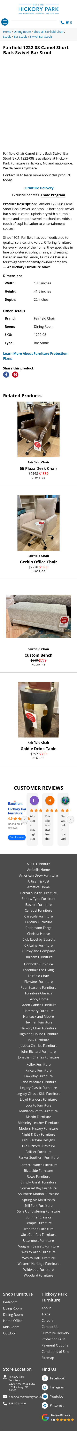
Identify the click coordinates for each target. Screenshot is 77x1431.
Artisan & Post (38, 881)
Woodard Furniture (38, 1275)
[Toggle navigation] (4, 22)
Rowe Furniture (38, 1176)
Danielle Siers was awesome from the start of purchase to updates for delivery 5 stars (47, 827)
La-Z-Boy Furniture (38, 1076)
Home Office (12, 1321)
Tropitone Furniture (38, 1229)
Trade (46, 1314)
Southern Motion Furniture (38, 1194)
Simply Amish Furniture (38, 1182)
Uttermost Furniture (38, 1240)
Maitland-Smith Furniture (38, 1111)
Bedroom (10, 1302)
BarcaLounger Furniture (38, 893)
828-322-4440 (17, 1403)
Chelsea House (38, 934)
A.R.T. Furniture (38, 864)
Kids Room (11, 1327)
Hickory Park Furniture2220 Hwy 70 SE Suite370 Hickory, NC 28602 (22, 1383)
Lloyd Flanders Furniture (38, 1099)
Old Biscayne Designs (38, 1140)
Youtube (56, 1396)
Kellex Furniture (38, 1064)
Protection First (53, 1339)
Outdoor (9, 1333)
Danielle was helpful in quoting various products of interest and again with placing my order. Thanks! (63, 827)
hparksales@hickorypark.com (27, 1397)
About (46, 1308)
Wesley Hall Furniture (38, 1258)
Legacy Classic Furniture (38, 1088)
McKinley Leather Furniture (38, 1123)
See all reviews (17, 837)
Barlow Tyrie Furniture (38, 899)
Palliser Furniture (38, 1152)
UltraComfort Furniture (38, 1235)
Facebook (57, 1378)
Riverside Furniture (38, 1171)
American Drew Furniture (38, 875)
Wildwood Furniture (38, 1270)
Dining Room (13, 1315)
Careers (48, 1320)
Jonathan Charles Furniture (38, 1057)
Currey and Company (38, 951)
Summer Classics (38, 1217)
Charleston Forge (38, 928)
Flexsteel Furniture (38, 982)
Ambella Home (38, 870)
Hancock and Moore (38, 1016)
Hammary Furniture (38, 1011)
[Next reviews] (70, 819)
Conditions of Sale (55, 1352)
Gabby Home (39, 999)
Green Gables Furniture (38, 1005)
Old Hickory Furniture (38, 1146)
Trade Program (53, 195)
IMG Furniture (38, 1040)
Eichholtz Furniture (38, 964)
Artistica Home (38, 887)
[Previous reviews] (24, 819)
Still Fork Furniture (38, 1206)
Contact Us (50, 1327)
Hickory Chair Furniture (38, 1028)
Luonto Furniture (38, 1105)
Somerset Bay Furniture (38, 1188)
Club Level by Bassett (38, 939)
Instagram (57, 1387)
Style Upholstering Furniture (38, 1211)
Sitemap (48, 1358)
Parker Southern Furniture (38, 1157)
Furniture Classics (38, 993)
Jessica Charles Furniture (38, 1046)
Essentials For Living (38, 970)
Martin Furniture (38, 1117)
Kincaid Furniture (38, 1070)
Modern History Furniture (38, 1128)
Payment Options (55, 1345)
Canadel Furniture (38, 910)
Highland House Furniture (38, 1034)
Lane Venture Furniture (38, 1082)
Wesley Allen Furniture (38, 1252)
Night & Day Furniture (38, 1134)
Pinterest (57, 1405)
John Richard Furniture (38, 1051)
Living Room (12, 1308)
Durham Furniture (38, 957)
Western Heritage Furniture (39, 1264)
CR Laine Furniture (38, 945)
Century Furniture (38, 922)
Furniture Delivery (38, 188)
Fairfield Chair (38, 462)
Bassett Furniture (38, 905)
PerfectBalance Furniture (38, 1165)
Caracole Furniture (38, 916)
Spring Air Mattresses (38, 1200)
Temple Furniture (38, 1223)
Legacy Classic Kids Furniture (39, 1094)
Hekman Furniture (38, 1022)
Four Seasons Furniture (38, 987)
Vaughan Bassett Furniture (38, 1246)
